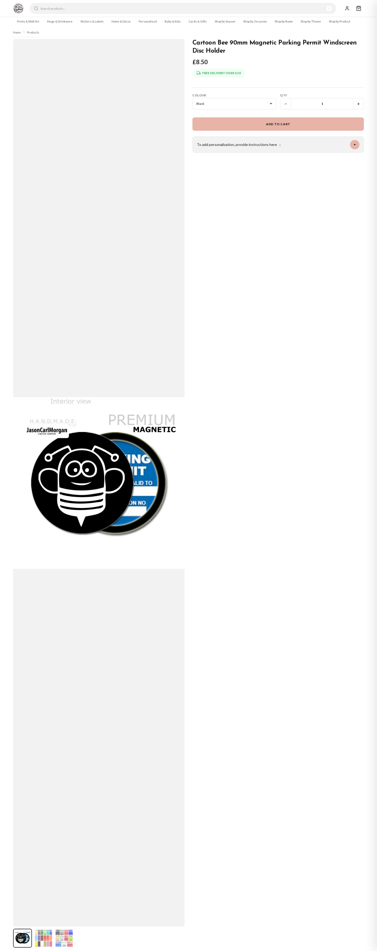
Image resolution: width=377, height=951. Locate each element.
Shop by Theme (311, 21)
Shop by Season (225, 21)
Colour (199, 95)
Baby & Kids (173, 21)
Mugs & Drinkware (60, 21)
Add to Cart (278, 124)
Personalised (148, 21)
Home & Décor (121, 21)
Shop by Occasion (255, 21)
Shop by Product (339, 21)
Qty (283, 95)
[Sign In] (347, 8)
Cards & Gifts (197, 21)
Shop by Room (284, 21)
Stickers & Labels (92, 21)
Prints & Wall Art (28, 21)
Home (17, 32)
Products (33, 32)
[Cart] (358, 8)
